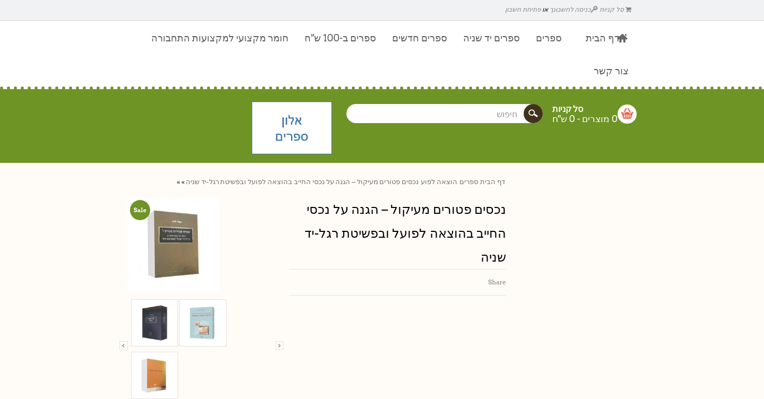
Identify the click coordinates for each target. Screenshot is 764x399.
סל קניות (615, 9)
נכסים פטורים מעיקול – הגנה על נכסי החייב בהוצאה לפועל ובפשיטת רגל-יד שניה (302, 182)
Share (497, 282)
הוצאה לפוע (439, 182)
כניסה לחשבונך (574, 9)
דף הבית (492, 182)
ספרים (468, 182)
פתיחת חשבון (523, 9)
